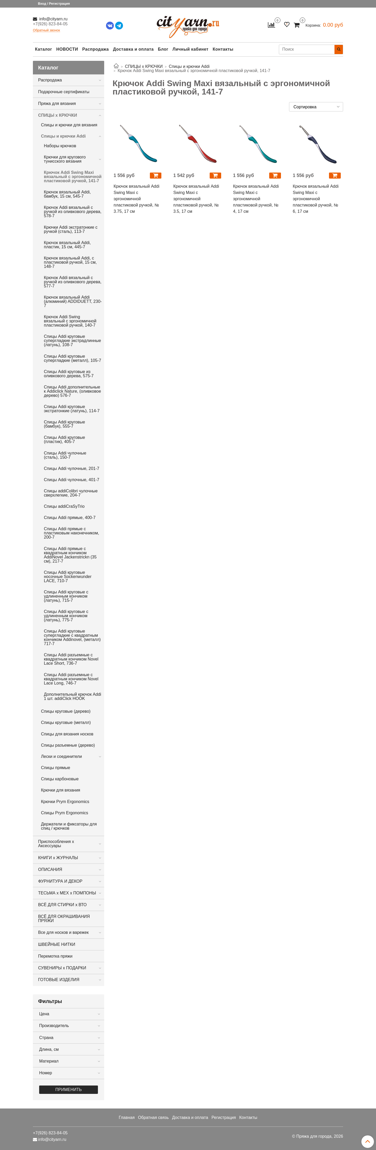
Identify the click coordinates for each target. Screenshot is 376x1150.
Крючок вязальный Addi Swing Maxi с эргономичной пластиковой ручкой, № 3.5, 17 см (196, 199)
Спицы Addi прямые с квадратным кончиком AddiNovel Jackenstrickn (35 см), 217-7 (70, 554)
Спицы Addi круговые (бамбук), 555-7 (64, 424)
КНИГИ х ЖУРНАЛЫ (58, 858)
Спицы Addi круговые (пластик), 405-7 (64, 439)
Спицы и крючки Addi (63, 136)
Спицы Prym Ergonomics (64, 813)
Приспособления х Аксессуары (56, 843)
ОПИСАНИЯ (50, 869)
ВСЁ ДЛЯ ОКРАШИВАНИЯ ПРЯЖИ (64, 918)
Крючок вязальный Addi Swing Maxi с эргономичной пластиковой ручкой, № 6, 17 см (315, 199)
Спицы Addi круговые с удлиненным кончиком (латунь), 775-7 (66, 615)
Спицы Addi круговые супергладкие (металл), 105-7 (72, 358)
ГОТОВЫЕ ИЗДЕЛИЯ (58, 979)
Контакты (223, 49)
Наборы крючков (60, 146)
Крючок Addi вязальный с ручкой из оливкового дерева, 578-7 (72, 211)
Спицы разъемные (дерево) (68, 745)
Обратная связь (153, 1117)
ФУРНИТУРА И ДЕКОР (60, 881)
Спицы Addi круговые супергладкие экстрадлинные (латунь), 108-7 (72, 340)
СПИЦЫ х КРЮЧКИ (57, 115)
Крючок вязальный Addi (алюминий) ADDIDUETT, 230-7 (73, 301)
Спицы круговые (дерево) (66, 711)
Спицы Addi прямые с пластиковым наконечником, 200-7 (71, 533)
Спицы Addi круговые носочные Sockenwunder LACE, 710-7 (67, 576)
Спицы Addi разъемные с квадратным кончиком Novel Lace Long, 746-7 (71, 679)
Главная (127, 1117)
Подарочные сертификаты (63, 92)
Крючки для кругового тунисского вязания (65, 159)
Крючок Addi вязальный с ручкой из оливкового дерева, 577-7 (72, 281)
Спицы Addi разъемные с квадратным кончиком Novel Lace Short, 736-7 (71, 659)
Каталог (43, 49)
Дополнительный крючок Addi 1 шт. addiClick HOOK (72, 696)
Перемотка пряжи (55, 956)
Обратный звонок (46, 30)
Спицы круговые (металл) (66, 722)
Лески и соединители (61, 756)
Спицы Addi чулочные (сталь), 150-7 (65, 455)
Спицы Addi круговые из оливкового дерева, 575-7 (69, 373)
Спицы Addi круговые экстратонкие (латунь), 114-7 (71, 408)
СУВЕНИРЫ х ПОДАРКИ (62, 968)
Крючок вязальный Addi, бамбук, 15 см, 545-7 (67, 194)
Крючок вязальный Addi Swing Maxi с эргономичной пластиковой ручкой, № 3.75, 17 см (136, 199)
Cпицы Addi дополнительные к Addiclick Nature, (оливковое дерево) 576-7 (72, 391)
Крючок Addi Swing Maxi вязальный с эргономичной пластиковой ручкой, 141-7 (73, 176)
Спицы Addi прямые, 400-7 (70, 517)
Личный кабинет (191, 49)
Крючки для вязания (60, 790)
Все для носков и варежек (63, 932)
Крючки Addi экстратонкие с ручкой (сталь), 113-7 (70, 229)
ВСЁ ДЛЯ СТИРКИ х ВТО (62, 905)
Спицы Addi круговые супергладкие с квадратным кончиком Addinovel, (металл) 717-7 (72, 637)
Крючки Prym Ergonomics (65, 801)
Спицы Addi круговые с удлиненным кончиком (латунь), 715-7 (66, 596)
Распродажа (95, 49)
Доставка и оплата (133, 49)
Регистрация (224, 1117)
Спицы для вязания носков (67, 734)
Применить (68, 1089)
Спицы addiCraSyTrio (64, 506)
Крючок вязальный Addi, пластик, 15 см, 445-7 (67, 244)
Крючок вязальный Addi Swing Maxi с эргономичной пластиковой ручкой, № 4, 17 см (256, 199)
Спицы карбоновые (60, 779)
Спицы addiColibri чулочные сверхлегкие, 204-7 (71, 493)
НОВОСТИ (67, 49)
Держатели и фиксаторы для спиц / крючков (69, 826)
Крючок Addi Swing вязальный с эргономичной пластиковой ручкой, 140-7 (70, 321)
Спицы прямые (55, 767)
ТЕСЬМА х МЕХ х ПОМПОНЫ (67, 893)
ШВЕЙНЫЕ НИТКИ (56, 944)
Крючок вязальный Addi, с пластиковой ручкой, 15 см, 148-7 (70, 262)
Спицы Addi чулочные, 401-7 (71, 479)
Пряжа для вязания (57, 103)
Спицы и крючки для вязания (69, 125)
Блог (163, 49)
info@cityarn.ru (52, 19)
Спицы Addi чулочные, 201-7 (71, 468)
